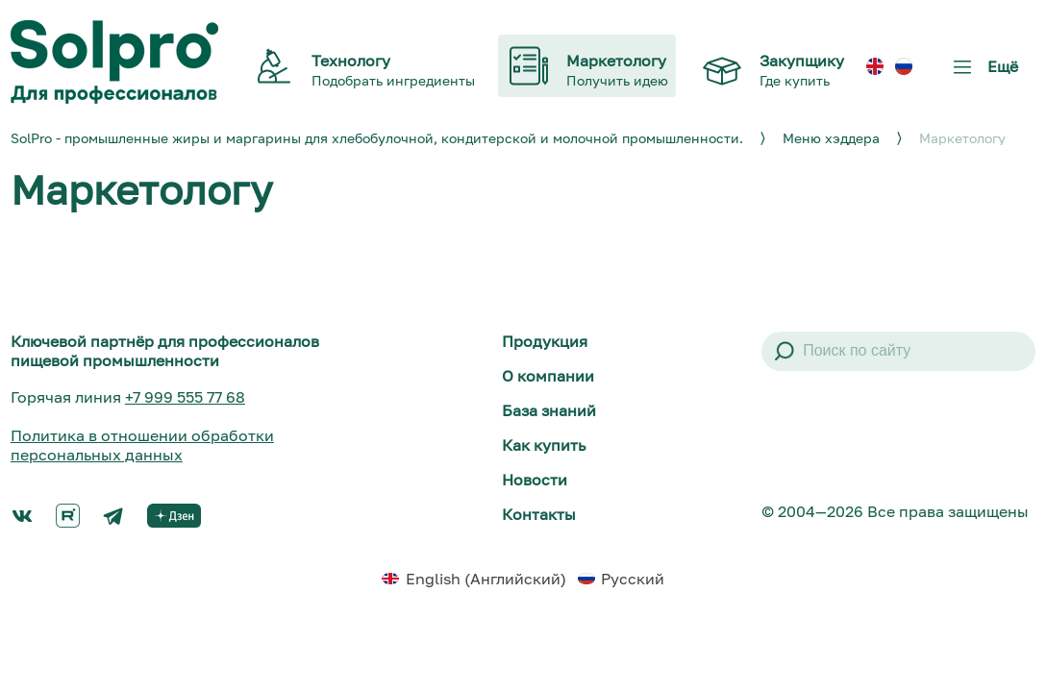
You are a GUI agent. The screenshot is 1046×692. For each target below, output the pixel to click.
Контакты (539, 514)
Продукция (544, 341)
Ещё (981, 73)
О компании (548, 375)
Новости (534, 479)
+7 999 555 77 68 (185, 397)
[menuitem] (874, 66)
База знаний (549, 410)
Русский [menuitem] (632, 578)
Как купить (543, 445)
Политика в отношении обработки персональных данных (142, 445)
